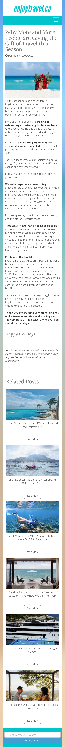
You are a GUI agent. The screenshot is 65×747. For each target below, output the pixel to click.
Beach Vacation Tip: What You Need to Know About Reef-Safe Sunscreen (32, 521)
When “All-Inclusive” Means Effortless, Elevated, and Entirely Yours (32, 409)
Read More (32, 439)
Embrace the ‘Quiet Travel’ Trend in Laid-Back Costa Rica (32, 690)
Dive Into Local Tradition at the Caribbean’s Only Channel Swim (32, 465)
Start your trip (32, 740)
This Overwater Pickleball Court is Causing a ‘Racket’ (32, 634)
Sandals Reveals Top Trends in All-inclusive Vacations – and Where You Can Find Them (32, 577)
